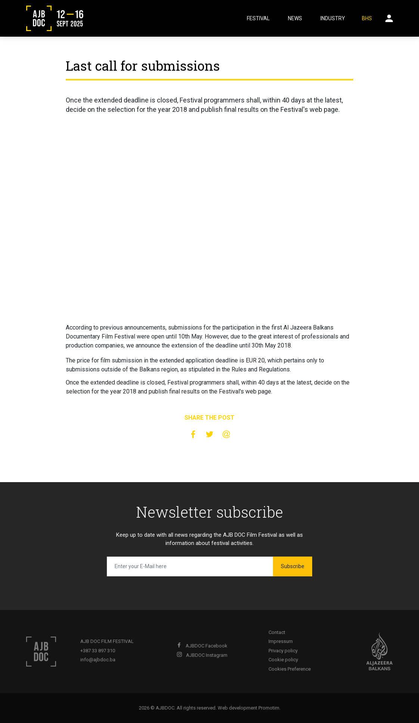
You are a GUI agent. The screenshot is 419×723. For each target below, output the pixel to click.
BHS (367, 18)
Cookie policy (283, 659)
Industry (332, 18)
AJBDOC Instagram (202, 655)
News (295, 18)
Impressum (281, 641)
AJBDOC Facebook (202, 646)
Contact (277, 632)
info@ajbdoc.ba (97, 659)
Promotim (268, 708)
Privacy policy (283, 650)
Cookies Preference (290, 669)
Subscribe (292, 566)
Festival (258, 18)
